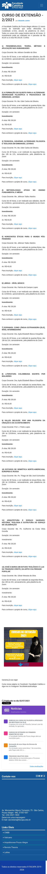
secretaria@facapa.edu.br (19, 820)
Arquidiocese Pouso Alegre (15, 842)
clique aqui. (18, 80)
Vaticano (7, 837)
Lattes (6, 852)
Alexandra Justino (24, 21)
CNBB (6, 832)
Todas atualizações (36, 766)
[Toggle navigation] (41, 5)
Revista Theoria (10, 847)
